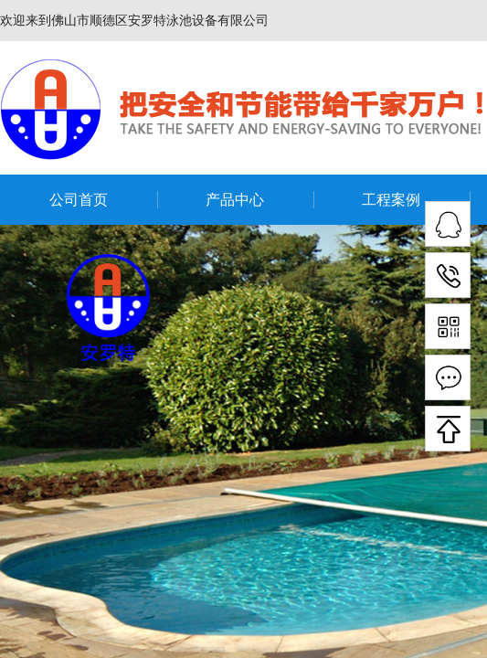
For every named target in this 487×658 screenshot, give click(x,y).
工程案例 (391, 199)
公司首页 (78, 199)
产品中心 (235, 199)
